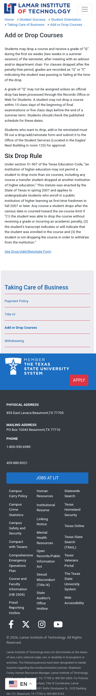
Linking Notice (42, 521)
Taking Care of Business (26, 24)
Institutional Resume (46, 507)
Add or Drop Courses (66, 24)
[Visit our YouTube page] (58, 624)
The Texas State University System (72, 581)
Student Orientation (66, 19)
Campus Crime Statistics (16, 509)
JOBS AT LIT (47, 477)
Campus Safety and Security (17, 528)
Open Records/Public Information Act (47, 558)
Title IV (10, 314)
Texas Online (74, 526)
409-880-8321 (17, 463)
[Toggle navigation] (85, 9)
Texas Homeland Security (72, 509)
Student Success (32, 19)
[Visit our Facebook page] (11, 624)
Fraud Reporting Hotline (16, 607)
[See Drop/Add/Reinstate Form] (28, 251)
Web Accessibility (74, 600)
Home (9, 19)
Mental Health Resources (45, 537)
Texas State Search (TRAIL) (74, 542)
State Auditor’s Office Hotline (43, 600)
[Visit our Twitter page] (26, 624)
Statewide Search (72, 493)
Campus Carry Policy (18, 493)
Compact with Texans (18, 544)
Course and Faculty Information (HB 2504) (18, 586)
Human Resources (45, 493)
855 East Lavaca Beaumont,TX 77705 (34, 413)
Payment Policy (16, 301)
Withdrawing (14, 341)
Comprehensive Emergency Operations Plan (19, 563)
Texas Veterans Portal (71, 560)
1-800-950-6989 (18, 447)
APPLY (79, 380)
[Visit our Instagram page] (41, 624)
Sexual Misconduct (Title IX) (46, 579)
